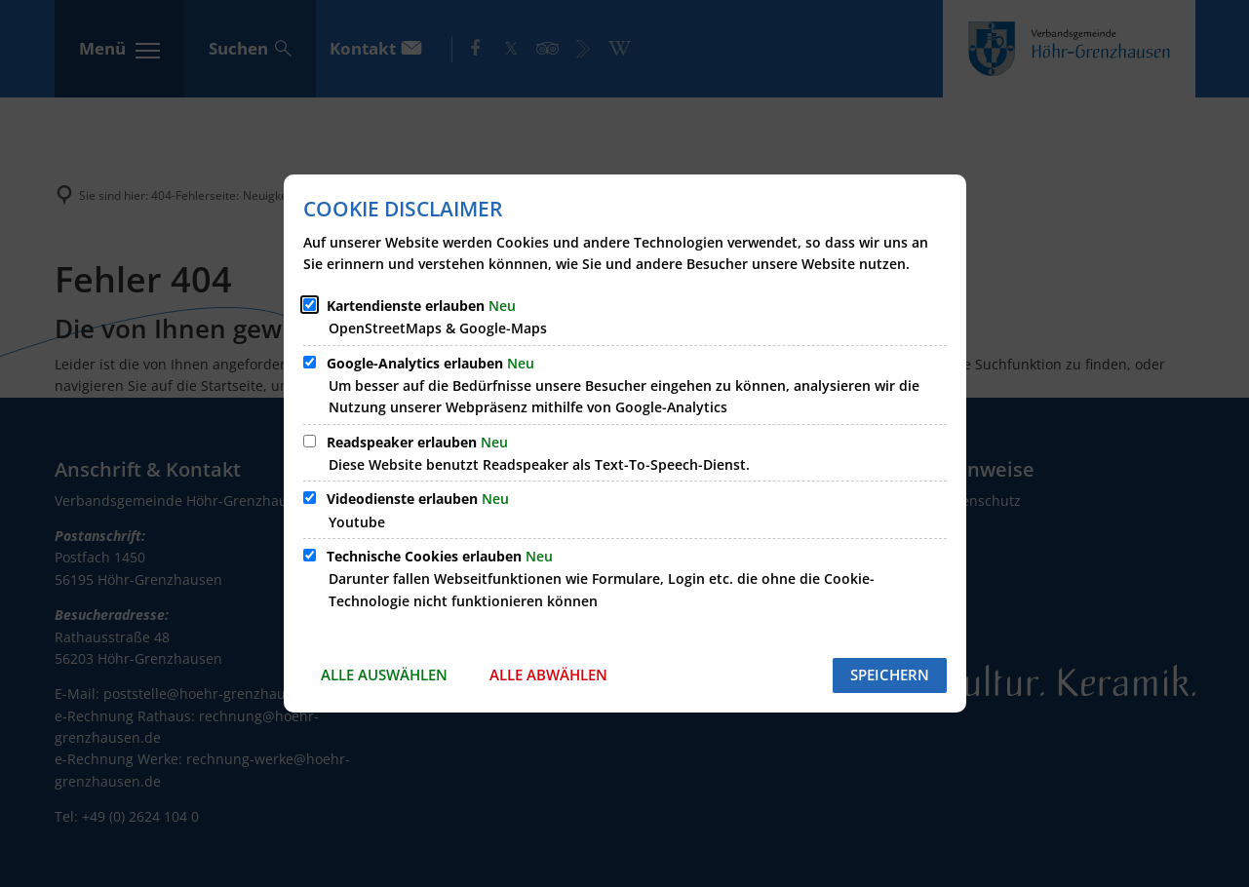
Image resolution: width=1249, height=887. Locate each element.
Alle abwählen (548, 674)
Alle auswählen (384, 674)
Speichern (889, 674)
